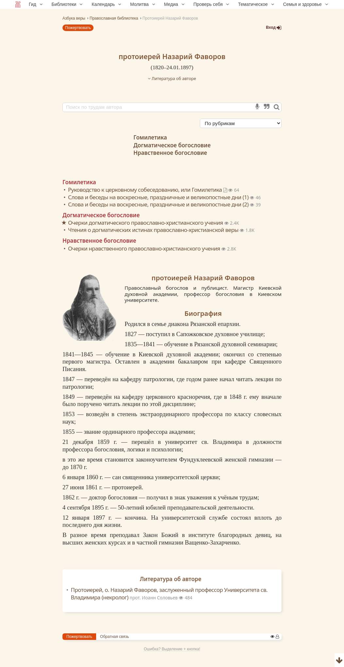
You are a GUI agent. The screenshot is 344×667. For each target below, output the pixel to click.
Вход (274, 27)
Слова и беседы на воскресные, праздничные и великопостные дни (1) (159, 197)
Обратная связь (114, 636)
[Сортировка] (241, 123)
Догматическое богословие (172, 145)
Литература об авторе (172, 78)
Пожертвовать (78, 27)
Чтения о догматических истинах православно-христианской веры (154, 230)
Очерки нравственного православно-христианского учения (144, 248)
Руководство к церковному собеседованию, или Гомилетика (148, 189)
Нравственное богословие (170, 152)
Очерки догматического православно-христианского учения (146, 222)
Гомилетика (150, 137)
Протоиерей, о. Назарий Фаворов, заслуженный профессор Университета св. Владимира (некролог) (169, 593)
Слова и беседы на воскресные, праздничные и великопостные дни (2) (159, 204)
